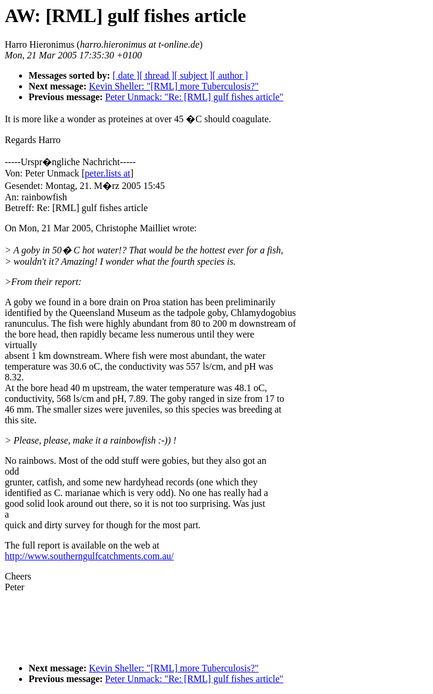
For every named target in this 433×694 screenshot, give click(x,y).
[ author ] (230, 75)
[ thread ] (157, 75)
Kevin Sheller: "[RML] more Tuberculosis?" (173, 86)
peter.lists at (107, 173)
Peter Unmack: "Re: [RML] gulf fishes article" (194, 97)
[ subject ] (194, 75)
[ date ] (126, 75)
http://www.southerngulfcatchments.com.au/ (89, 556)
